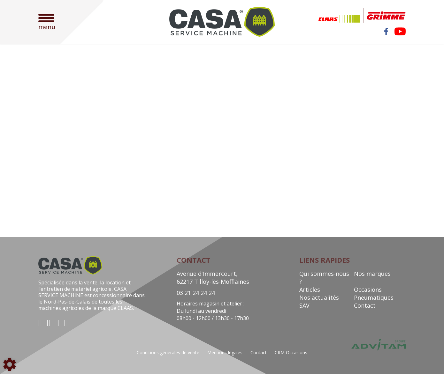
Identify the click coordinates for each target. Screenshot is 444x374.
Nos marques (372, 273)
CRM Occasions (291, 352)
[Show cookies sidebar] (9, 364)
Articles (309, 289)
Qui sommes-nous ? (324, 277)
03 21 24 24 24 (196, 293)
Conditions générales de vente (168, 352)
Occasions (368, 289)
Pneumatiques (374, 297)
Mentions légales (224, 352)
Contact (365, 305)
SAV (304, 305)
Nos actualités (319, 297)
